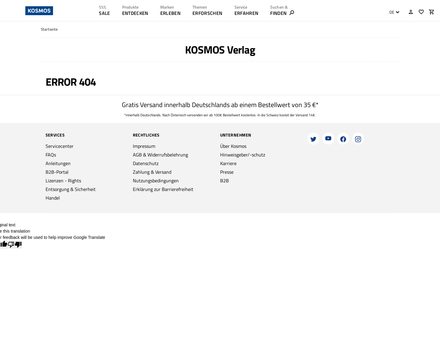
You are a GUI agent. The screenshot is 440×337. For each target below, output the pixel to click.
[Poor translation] (14, 245)
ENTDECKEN (135, 13)
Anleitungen (58, 163)
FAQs (51, 154)
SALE (104, 13)
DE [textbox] (391, 12)
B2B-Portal (57, 171)
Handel (53, 197)
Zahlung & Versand (152, 171)
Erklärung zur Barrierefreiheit (163, 189)
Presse (227, 171)
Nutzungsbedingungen (156, 180)
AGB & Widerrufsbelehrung (160, 154)
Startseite (49, 29)
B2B (224, 180)
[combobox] (392, 12)
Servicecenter (60, 146)
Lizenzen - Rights (63, 180)
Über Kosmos (233, 146)
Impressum (144, 146)
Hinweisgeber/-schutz (242, 154)
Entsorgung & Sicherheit (71, 189)
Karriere (228, 163)
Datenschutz (145, 163)
